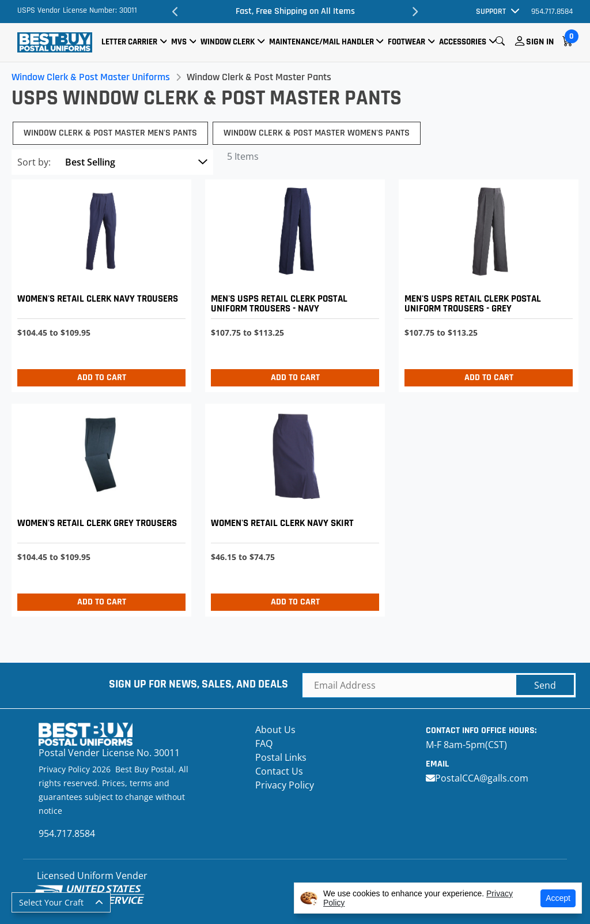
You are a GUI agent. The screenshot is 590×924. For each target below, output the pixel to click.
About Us (275, 729)
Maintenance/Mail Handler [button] (321, 41)
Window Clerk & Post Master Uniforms (91, 77)
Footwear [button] (406, 41)
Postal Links (281, 757)
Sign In (540, 42)
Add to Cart (101, 377)
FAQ (264, 743)
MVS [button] (179, 41)
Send (545, 685)
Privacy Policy (284, 785)
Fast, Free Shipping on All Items (295, 11)
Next (415, 11)
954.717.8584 (552, 11)
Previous (175, 11)
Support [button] (491, 11)
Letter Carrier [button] (129, 41)
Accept (558, 898)
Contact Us (279, 771)
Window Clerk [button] (228, 41)
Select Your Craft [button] (51, 902)
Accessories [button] (462, 41)
